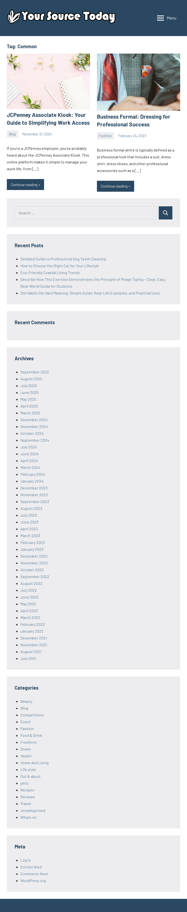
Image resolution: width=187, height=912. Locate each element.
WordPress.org (33, 880)
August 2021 (31, 651)
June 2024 (29, 453)
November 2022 (34, 562)
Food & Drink (31, 734)
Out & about (30, 775)
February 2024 (32, 473)
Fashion (105, 135)
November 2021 (33, 644)
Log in (25, 859)
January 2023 (31, 548)
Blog (12, 133)
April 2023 (29, 528)
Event (25, 721)
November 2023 (34, 494)
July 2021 (28, 658)
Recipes (27, 789)
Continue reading (24, 184)
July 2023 (28, 514)
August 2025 (31, 378)
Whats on (28, 816)
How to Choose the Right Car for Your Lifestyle (59, 265)
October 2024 (32, 432)
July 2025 (28, 385)
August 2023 (31, 507)
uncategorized (32, 810)
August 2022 (31, 582)
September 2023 (34, 501)
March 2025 (30, 412)
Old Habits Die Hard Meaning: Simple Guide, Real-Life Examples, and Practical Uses (90, 292)
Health (26, 755)
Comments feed (34, 873)
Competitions (32, 714)
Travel (25, 803)
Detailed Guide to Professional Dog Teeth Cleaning (63, 258)
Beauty (26, 700)
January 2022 (32, 630)
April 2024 (29, 460)
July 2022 (28, 589)
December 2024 (34, 419)
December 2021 (33, 637)
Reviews (27, 796)
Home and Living (34, 762)
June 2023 (29, 521)
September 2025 (34, 371)
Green (25, 748)
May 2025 (28, 398)
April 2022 (29, 610)
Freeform (28, 741)
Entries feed (31, 866)
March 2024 (30, 467)
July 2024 (28, 446)
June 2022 (29, 596)
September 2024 (34, 439)
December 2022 (34, 555)
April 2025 (29, 405)
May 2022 (28, 603)
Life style (28, 769)
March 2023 (30, 535)
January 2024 (32, 480)
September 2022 (34, 576)
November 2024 (34, 426)
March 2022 (30, 617)
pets (24, 782)
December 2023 (33, 487)
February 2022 (32, 623)
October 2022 (32, 569)
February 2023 (32, 542)
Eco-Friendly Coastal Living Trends (50, 272)
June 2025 (29, 392)
